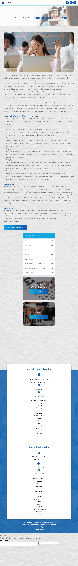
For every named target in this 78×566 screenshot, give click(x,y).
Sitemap (53, 524)
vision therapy (30, 241)
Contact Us (39, 317)
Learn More (39, 292)
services (28, 245)
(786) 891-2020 (39, 389)
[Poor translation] (5, 540)
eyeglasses (29, 254)
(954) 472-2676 (39, 467)
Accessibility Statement (30, 524)
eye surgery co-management (35, 263)
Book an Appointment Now (15, 227)
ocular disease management (35, 268)
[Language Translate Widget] (67, 2)
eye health (29, 259)
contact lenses (30, 250)
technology (29, 273)
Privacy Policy (44, 524)
